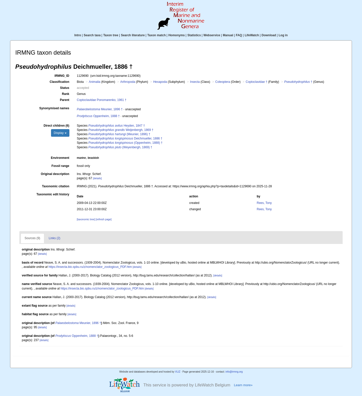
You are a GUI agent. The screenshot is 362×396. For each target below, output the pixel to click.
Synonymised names (54, 108)
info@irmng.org (234, 371)
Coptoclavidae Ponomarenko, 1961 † (101, 100)
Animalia (94, 82)
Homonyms (176, 35)
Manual (228, 35)
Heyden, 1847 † (116, 125)
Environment (60, 158)
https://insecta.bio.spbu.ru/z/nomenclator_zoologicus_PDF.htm (90, 267)
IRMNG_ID (62, 76)
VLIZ (177, 371)
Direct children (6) (56, 125)
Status (64, 88)
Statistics (194, 35)
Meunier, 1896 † (100, 109)
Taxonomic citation (55, 186)
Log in (283, 35)
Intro (77, 35)
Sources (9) (32, 238)
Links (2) (54, 238)
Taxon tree (110, 35)
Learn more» (243, 385)
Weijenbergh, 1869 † (121, 130)
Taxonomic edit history (52, 194)
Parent (64, 100)
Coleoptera (222, 82)
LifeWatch (252, 35)
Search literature (133, 35)
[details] (97, 178)
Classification (59, 82)
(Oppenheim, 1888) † (125, 143)
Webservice (211, 35)
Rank (65, 94)
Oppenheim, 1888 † (98, 116)
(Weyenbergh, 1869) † (120, 147)
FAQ (239, 35)
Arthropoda (127, 82)
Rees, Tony (264, 203)
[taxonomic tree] (86, 219)
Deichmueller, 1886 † (125, 138)
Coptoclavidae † (256, 82)
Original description (55, 174)
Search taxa (92, 35)
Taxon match (156, 35)
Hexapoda (160, 82)
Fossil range (60, 166)
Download (269, 35)
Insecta (195, 82)
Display (60, 133)
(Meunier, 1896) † (119, 134)
